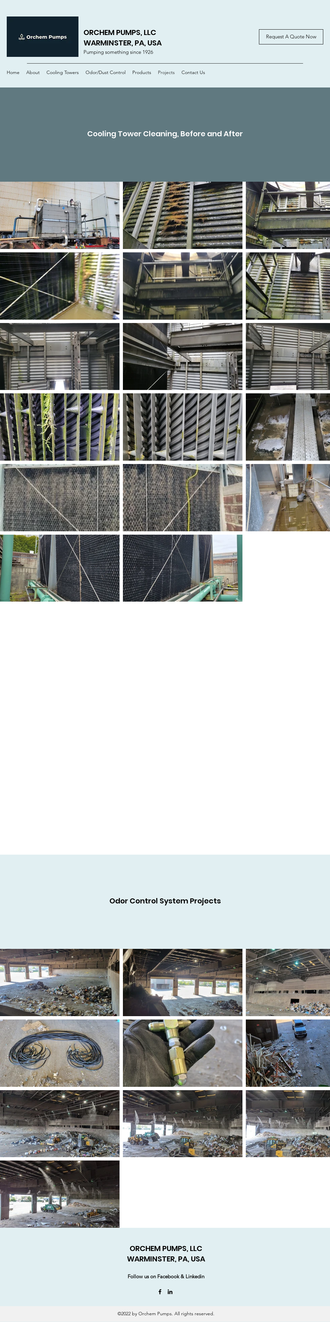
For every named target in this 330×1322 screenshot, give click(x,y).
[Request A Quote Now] (291, 36)
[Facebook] (160, 1291)
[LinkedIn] (170, 1291)
